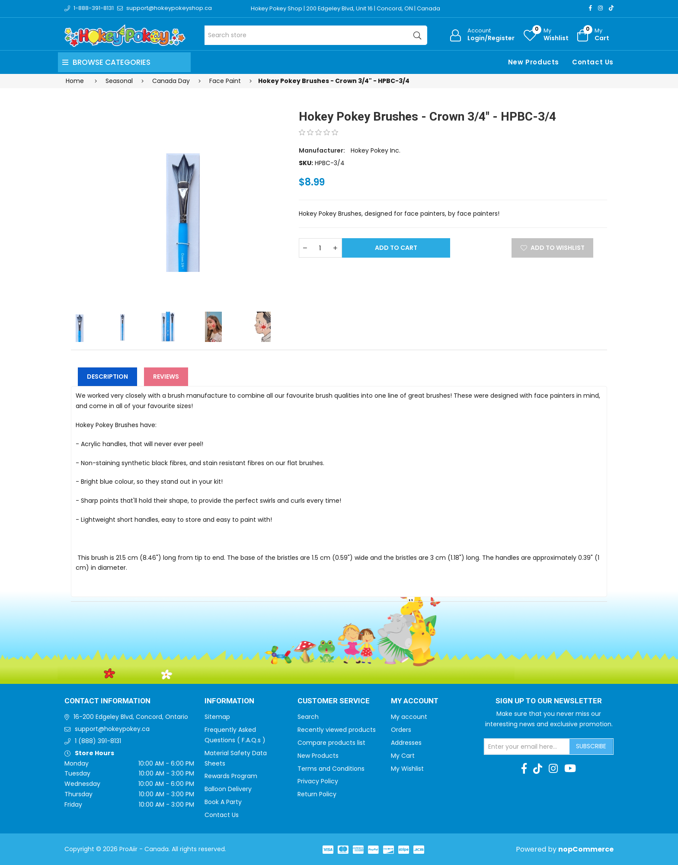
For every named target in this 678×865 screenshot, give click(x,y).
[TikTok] (611, 8)
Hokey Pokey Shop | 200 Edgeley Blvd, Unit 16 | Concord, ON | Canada (346, 8)
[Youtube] (570, 768)
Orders (401, 729)
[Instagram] (600, 8)
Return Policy (316, 794)
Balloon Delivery (228, 789)
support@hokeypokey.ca (112, 729)
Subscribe (591, 746)
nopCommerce (586, 849)
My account (409, 716)
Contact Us (593, 62)
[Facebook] (590, 8)
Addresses (406, 742)
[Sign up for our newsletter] (527, 746)
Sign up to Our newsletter (549, 701)
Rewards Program (231, 776)
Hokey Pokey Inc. (375, 150)
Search (308, 716)
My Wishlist (407, 768)
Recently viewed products (336, 729)
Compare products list (331, 742)
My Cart (403, 755)
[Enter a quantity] (320, 248)
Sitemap (217, 716)
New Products (533, 62)
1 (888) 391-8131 (98, 741)
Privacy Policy (317, 781)
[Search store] (316, 35)
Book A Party (223, 802)
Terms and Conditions (331, 768)
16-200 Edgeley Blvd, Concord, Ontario (131, 716)
